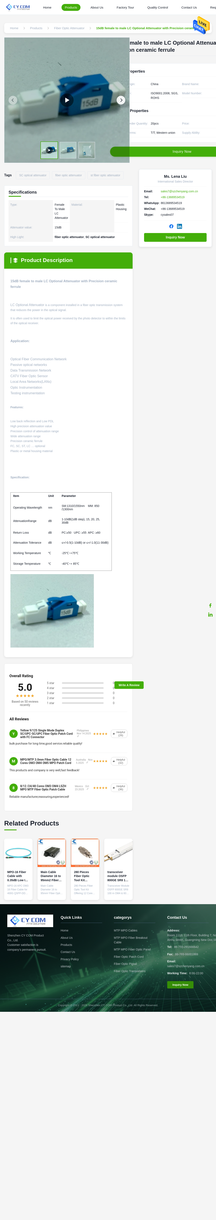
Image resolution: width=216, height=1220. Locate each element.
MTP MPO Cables (125, 930)
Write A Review (129, 685)
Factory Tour (125, 7)
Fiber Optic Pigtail (125, 963)
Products (71, 7)
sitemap (66, 966)
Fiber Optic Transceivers (130, 971)
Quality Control (157, 7)
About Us (96, 7)
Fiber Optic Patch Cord (128, 956)
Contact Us (189, 7)
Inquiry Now (175, 237)
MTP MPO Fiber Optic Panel (132, 949)
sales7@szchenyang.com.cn (179, 191)
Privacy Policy (70, 959)
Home (47, 7)
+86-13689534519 (173, 197)
